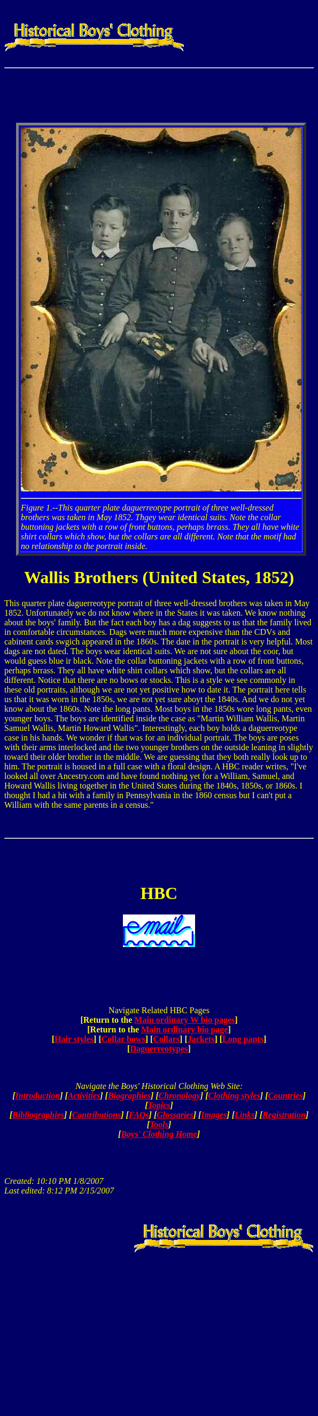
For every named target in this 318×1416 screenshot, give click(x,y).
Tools (159, 1124)
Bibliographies (38, 1114)
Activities (84, 1095)
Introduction (37, 1095)
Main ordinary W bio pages (184, 1019)
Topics (159, 1105)
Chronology (179, 1095)
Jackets (201, 1039)
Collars (166, 1039)
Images (214, 1114)
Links (244, 1114)
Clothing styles (234, 1095)
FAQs (139, 1114)
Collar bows (123, 1039)
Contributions (96, 1114)
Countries (285, 1095)
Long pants (242, 1039)
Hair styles (74, 1039)
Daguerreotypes (159, 1048)
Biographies (129, 1095)
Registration (284, 1114)
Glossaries (175, 1114)
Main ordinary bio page (184, 1029)
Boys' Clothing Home (159, 1134)
